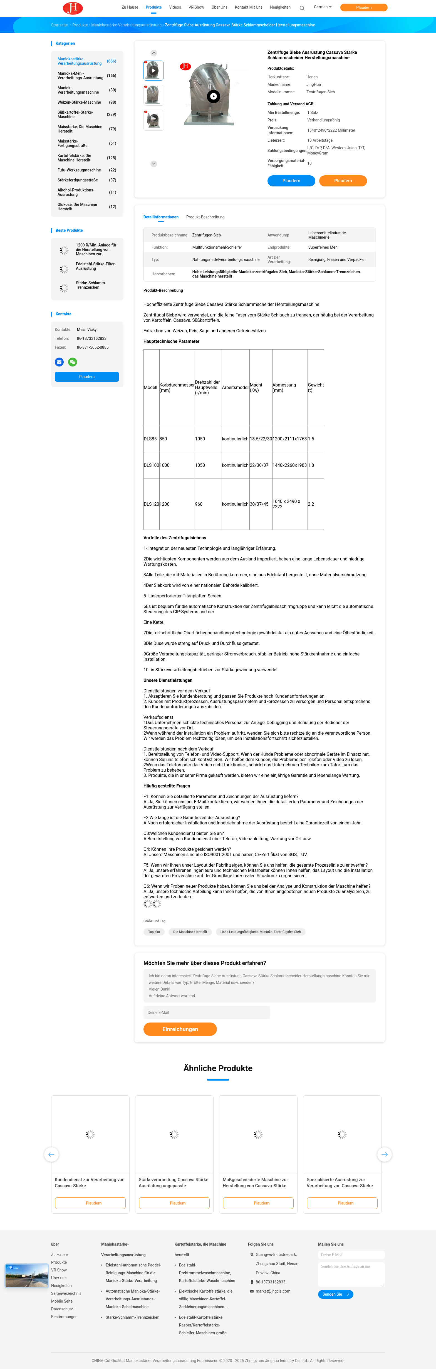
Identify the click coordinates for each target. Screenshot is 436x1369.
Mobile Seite (62, 1301)
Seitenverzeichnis (66, 1293)
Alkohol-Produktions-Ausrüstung (87, 192)
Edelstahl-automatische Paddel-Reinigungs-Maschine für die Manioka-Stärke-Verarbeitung (133, 1273)
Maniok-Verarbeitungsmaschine (87, 90)
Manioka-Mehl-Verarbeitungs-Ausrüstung (87, 75)
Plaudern (363, 7)
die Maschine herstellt (190, 932)
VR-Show (59, 1270)
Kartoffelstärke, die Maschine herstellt (87, 157)
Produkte (59, 1262)
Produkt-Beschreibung (205, 217)
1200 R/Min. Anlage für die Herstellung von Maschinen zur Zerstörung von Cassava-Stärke (96, 249)
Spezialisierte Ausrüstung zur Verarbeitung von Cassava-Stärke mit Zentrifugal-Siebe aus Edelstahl (341, 1186)
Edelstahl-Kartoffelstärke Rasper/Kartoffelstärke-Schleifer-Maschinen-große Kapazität (202, 1326)
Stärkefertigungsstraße (87, 180)
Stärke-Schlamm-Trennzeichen (91, 285)
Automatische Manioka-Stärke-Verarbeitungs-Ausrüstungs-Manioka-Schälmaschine (133, 1299)
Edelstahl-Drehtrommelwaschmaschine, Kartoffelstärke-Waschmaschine (207, 1273)
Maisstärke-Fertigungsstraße (87, 143)
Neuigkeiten (61, 1285)
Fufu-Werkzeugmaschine (87, 170)
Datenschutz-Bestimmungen (64, 1313)
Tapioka (154, 932)
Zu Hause (59, 1254)
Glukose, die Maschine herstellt (87, 206)
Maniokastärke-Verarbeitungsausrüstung (87, 61)
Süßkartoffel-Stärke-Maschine (87, 114)
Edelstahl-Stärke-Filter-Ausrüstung (96, 266)
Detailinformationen (161, 217)
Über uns (58, 1278)
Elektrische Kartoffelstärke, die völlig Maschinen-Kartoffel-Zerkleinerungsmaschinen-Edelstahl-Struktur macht (205, 1300)
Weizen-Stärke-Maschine (87, 102)
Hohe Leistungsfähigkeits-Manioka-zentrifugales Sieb (261, 932)
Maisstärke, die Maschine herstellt (87, 128)
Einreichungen (180, 1029)
